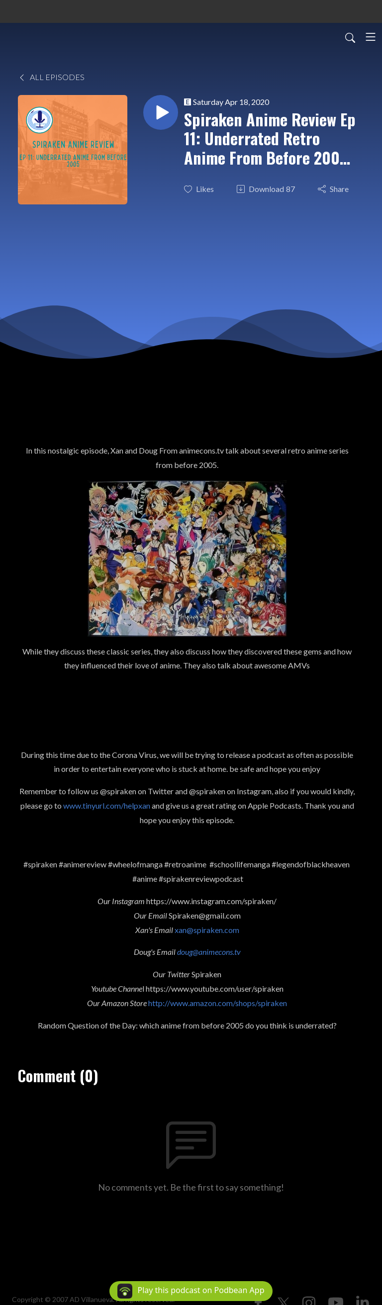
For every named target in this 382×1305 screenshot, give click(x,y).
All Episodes (51, 77)
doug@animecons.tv (209, 951)
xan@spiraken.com (207, 929)
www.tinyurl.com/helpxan (106, 805)
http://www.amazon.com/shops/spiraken (217, 1003)
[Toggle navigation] (370, 36)
